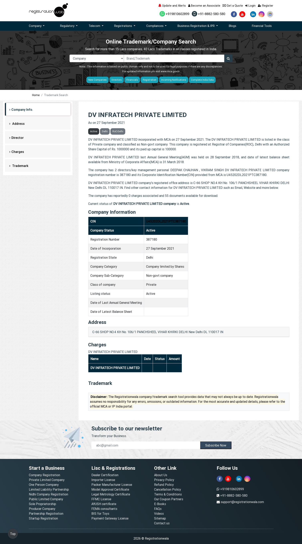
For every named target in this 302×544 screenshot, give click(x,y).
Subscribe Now (215, 445)
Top (13, 534)
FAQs (158, 509)
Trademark (19, 166)
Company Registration (44, 475)
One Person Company (44, 485)
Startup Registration (43, 518)
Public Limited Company (46, 499)
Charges (17, 152)
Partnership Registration (46, 513)
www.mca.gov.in (170, 71)
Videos (159, 513)
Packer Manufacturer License (111, 485)
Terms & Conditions (168, 494)
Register (265, 5)
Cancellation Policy (167, 489)
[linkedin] (253, 14)
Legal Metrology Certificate (110, 494)
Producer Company (42, 509)
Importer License (103, 480)
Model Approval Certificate (110, 489)
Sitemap (160, 518)
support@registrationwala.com (242, 502)
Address (18, 124)
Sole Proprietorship (42, 504)
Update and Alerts (172, 5)
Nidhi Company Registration (48, 494)
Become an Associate (204, 5)
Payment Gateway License (109, 518)
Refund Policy (164, 485)
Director (17, 138)
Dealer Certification (104, 475)
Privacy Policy (164, 480)
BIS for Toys (100, 513)
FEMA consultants (104, 509)
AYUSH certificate (103, 504)
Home (36, 95)
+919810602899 (174, 14)
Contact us (162, 523)
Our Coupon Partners (168, 499)
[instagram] (262, 14)
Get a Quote (233, 5)
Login (250, 5)
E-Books (160, 504)
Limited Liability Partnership (49, 489)
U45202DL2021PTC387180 (166, 221)
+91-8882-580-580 (208, 14)
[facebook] (234, 14)
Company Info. (22, 110)
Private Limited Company (47, 480)
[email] (145, 445)
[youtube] (242, 14)
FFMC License (101, 499)
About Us (160, 475)
